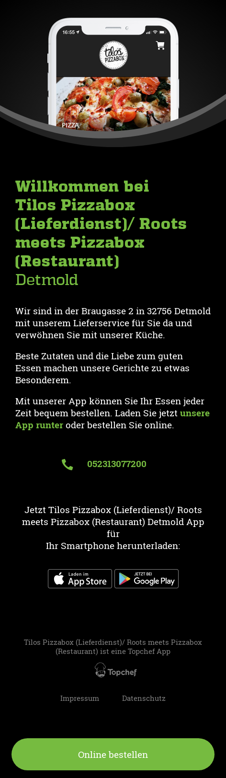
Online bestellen (113, 754)
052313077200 (104, 463)
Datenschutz (144, 698)
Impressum (79, 698)
